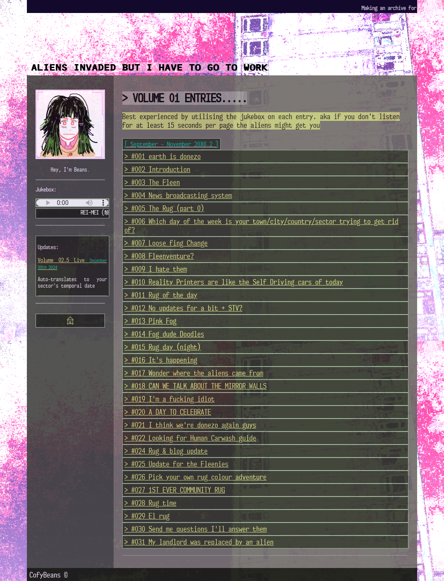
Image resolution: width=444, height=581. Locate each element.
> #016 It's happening (160, 360)
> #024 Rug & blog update (166, 451)
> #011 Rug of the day (160, 295)
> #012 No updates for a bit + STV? (183, 308)
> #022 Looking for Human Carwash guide (190, 438)
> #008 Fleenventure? (159, 256)
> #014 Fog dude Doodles (164, 334)
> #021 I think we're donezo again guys (190, 425)
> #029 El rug (147, 516)
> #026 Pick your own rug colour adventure (195, 477)
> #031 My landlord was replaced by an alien (199, 542)
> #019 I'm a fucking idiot (169, 399)
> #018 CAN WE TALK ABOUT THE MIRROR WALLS (195, 386)
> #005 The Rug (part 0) (164, 208)
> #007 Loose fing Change (166, 243)
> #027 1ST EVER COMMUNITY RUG (174, 490)
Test (72, 202)
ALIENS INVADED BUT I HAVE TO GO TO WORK (149, 67)
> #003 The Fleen (152, 182)
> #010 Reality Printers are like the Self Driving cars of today (233, 282)
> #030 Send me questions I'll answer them (195, 529)
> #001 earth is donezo (162, 156)
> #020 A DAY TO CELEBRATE (167, 412)
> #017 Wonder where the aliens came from (193, 373)
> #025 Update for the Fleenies (176, 464)
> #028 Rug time (150, 503)
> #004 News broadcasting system (178, 195)
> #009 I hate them (155, 269)
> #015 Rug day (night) (162, 347)
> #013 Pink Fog (150, 321)
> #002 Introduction (157, 169)
